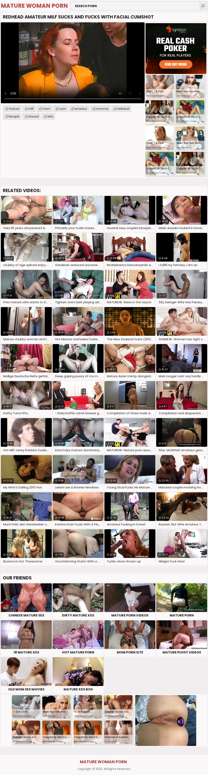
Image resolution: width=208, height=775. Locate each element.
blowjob (14, 116)
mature (14, 109)
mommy (102, 109)
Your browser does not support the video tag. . (73, 62)
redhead (123, 109)
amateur (81, 109)
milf (31, 109)
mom (46, 109)
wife (50, 116)
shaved (33, 116)
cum (62, 109)
